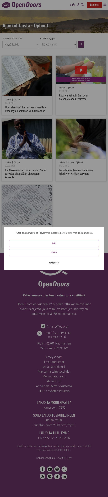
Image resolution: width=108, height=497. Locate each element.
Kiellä (54, 252)
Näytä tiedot (54, 262)
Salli (54, 243)
